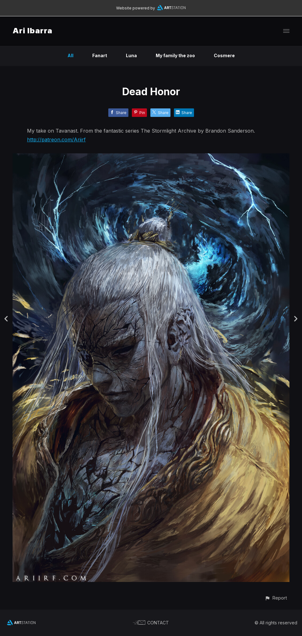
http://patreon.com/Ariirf (56, 139)
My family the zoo (175, 55)
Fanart (99, 55)
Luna (131, 55)
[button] (275, 597)
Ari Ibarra (32, 30)
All (70, 55)
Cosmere (224, 55)
